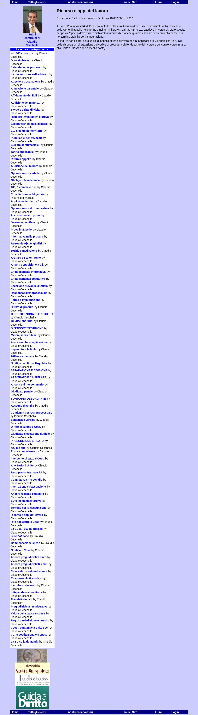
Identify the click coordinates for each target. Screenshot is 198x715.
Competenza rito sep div (26, 479)
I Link (158, 2)
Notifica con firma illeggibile (29, 363)
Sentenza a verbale (23, 419)
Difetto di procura (22, 307)
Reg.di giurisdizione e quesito (30, 620)
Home (14, 2)
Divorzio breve (20, 60)
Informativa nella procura (27, 236)
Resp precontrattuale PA (26, 472)
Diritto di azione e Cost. (26, 426)
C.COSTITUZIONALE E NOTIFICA (32, 314)
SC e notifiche (20, 536)
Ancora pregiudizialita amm (28, 557)
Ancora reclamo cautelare (27, 493)
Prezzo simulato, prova (25, 215)
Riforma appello (21, 159)
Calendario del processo (26, 67)
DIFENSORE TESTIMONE (27, 328)
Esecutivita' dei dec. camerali (29, 123)
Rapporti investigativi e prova (30, 116)
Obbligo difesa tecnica (25, 180)
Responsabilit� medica (26, 578)
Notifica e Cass (20, 550)
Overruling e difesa (23, 222)
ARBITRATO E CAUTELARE (29, 377)
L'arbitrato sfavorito (23, 585)
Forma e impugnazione (25, 299)
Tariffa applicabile (22, 151)
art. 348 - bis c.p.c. (22, 53)
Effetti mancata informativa (28, 271)
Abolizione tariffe (22, 201)
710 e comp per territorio (27, 130)
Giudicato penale (22, 391)
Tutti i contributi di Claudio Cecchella (32, 38)
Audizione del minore (24, 166)
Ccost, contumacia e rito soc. (30, 627)
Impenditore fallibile (23, 349)
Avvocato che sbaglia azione (29, 342)
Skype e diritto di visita (25, 109)
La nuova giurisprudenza (32, 49)
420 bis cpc (18, 447)
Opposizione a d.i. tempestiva (30, 208)
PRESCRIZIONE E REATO (27, 440)
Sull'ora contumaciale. (25, 144)
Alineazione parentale (25, 88)
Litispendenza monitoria (26, 592)
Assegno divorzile (22, 405)
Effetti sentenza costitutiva (28, 278)
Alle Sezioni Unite (22, 465)
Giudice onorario (21, 321)
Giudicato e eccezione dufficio (30, 433)
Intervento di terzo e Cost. (27, 458)
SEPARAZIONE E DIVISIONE (29, 370)
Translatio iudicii (21, 599)
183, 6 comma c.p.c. (23, 187)
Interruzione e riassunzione (28, 486)
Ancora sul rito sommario (27, 384)
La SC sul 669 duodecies (27, 528)
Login (175, 2)
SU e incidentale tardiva (26, 500)
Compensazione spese (25, 543)
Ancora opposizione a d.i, (27, 264)
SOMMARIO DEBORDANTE (28, 398)
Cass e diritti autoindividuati (29, 571)
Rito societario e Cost (25, 521)
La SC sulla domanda (24, 641)
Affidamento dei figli (24, 95)
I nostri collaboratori (80, 2)
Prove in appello (21, 229)
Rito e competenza (23, 451)
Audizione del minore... (25, 102)
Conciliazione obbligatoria (27, 194)
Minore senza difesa (24, 335)
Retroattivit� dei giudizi (26, 243)
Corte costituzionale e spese (29, 634)
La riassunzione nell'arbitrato (29, 74)
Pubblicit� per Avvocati (26, 137)
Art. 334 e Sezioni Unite (26, 257)
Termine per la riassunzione (28, 507)
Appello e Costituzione (25, 81)
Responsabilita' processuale (29, 292)
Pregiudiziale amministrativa (29, 606)
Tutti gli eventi (37, 2)
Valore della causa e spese (28, 613)
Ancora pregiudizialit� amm (29, 564)
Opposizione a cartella (25, 173)
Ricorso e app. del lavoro (27, 514)
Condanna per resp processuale (31, 412)
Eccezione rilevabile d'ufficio (29, 285)
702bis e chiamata (22, 356)
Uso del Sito (129, 2)
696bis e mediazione (24, 250)
